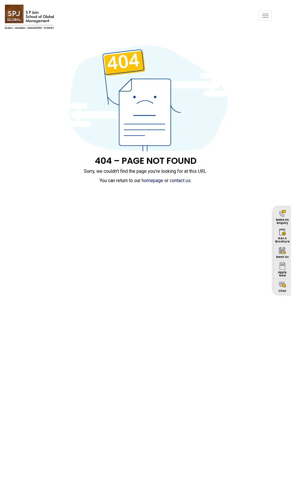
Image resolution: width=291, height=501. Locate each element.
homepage (152, 180)
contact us (180, 180)
